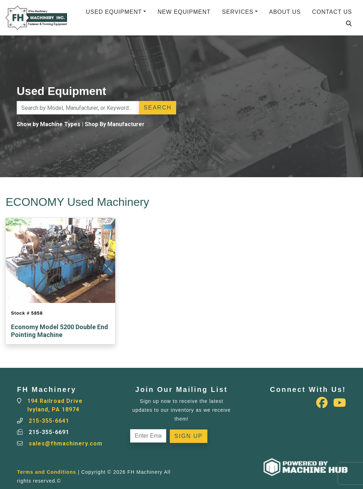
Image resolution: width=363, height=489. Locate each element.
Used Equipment (114, 12)
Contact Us (332, 12)
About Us (285, 12)
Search (158, 108)
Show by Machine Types (48, 124)
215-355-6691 (49, 432)
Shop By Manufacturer (115, 124)
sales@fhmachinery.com (65, 443)
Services (237, 12)
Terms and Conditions (46, 472)
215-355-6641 (49, 420)
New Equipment (184, 12)
